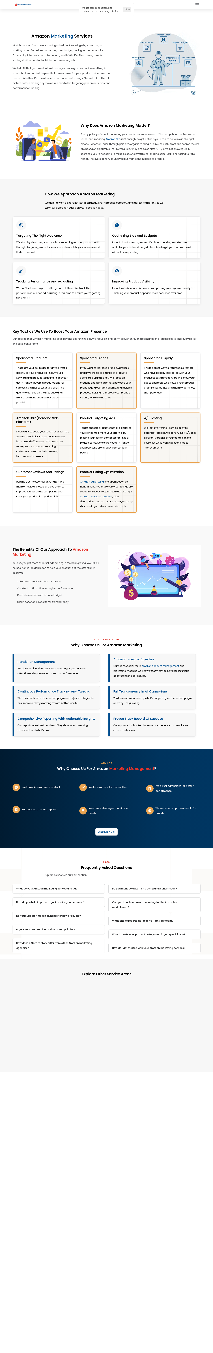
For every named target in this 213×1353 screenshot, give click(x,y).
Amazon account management (160, 689)
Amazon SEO (112, 141)
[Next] (189, 1064)
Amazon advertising (92, 497)
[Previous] (24, 1064)
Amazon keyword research (96, 512)
